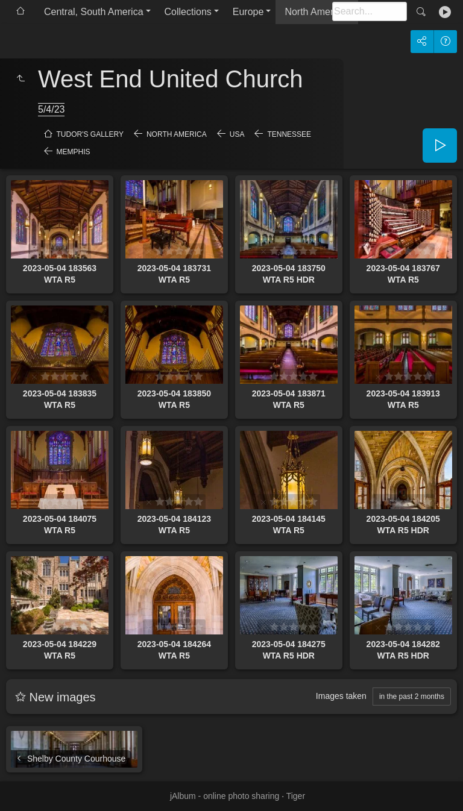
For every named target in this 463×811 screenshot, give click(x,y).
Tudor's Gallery (90, 134)
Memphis (73, 152)
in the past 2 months (411, 696)
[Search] (369, 11)
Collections (188, 12)
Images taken (341, 696)
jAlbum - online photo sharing (224, 796)
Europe (248, 12)
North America (315, 12)
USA (237, 134)
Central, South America (93, 12)
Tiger (295, 796)
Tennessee (289, 134)
